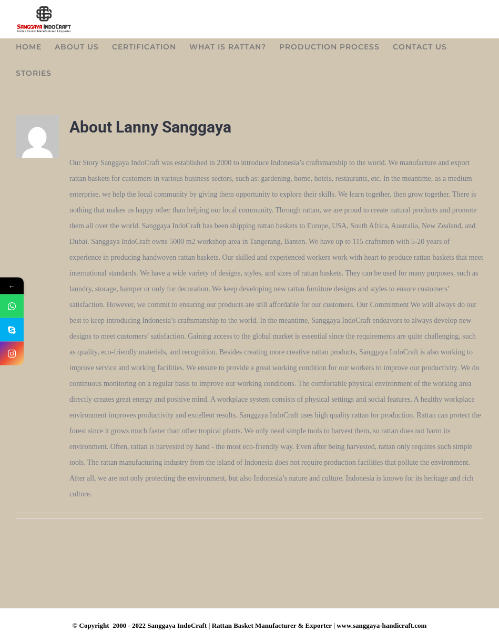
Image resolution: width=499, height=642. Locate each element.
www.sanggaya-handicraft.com (381, 630)
